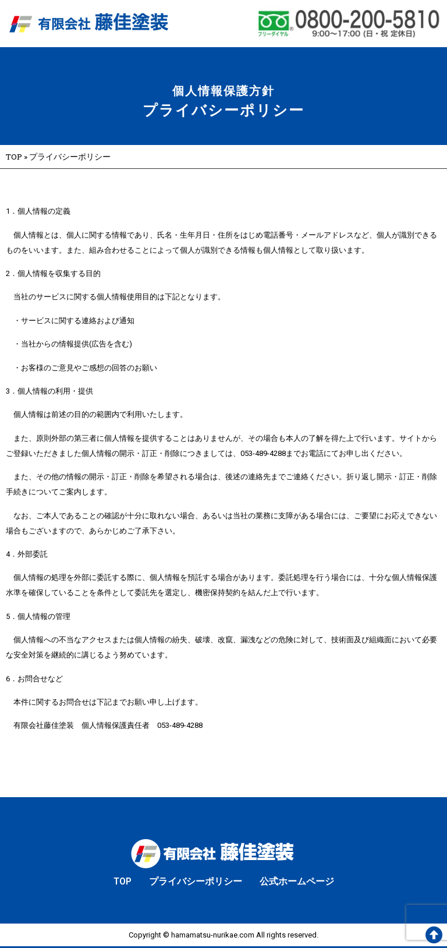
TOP (14, 156)
